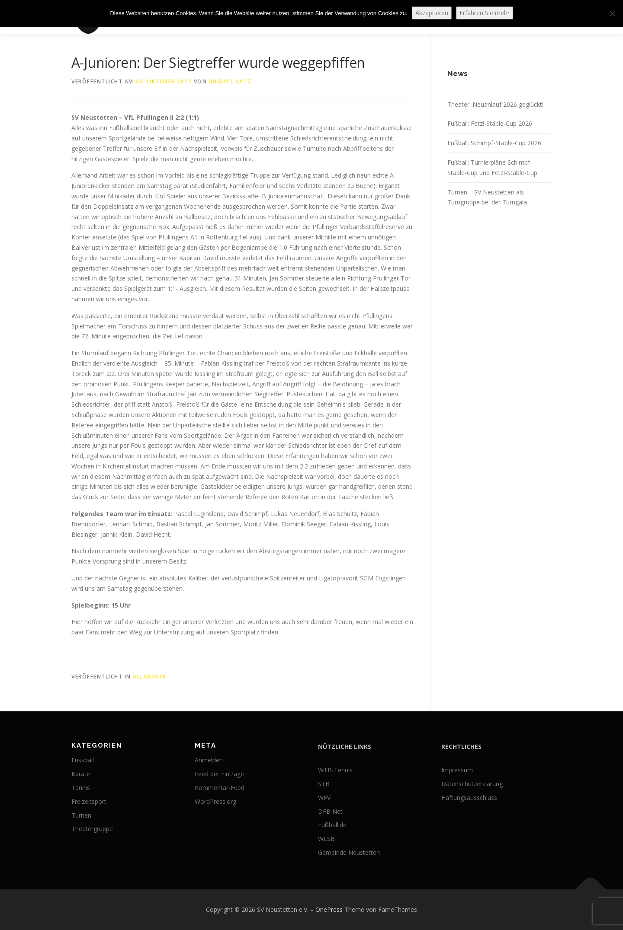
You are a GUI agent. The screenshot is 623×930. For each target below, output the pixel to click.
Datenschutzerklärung (472, 784)
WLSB (326, 838)
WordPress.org (215, 801)
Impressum (457, 770)
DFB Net (330, 811)
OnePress (329, 909)
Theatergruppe (92, 829)
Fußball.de (332, 825)
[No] (612, 13)
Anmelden (209, 760)
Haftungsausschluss (469, 797)
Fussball (82, 760)
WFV (324, 797)
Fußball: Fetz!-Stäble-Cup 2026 (489, 123)
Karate (80, 774)
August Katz (230, 81)
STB (324, 784)
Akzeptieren (431, 13)
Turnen (81, 815)
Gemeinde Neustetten (349, 852)
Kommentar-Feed (219, 787)
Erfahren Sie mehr (484, 13)
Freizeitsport (88, 801)
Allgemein (149, 676)
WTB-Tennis (335, 770)
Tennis (80, 787)
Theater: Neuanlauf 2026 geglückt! (495, 104)
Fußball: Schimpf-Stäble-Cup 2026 (494, 143)
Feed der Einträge (219, 774)
